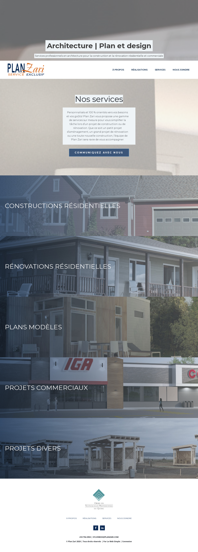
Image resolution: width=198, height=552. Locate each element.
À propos (118, 69)
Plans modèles (33, 327)
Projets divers (33, 448)
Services (160, 69)
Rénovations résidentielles (58, 266)
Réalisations (139, 69)
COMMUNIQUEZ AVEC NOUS (99, 152)
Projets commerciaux (46, 388)
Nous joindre (181, 69)
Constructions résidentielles (62, 206)
